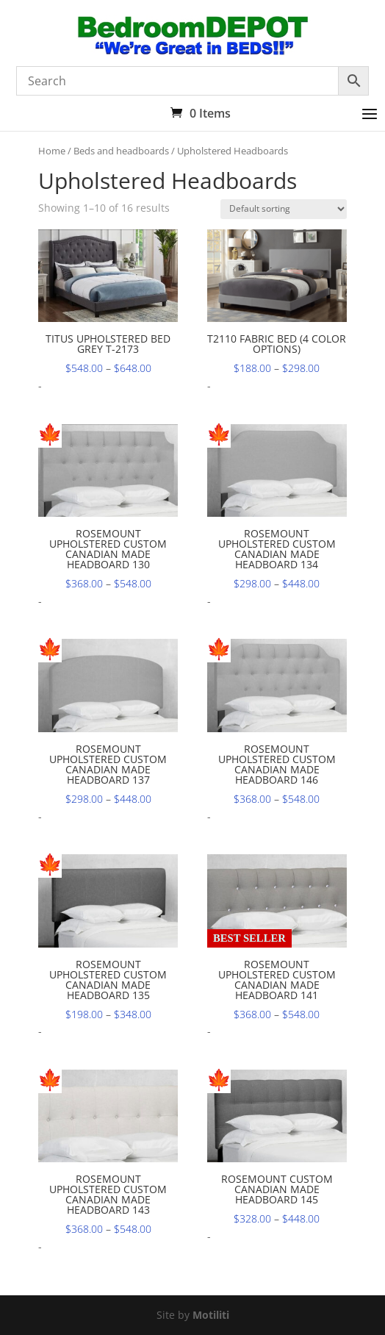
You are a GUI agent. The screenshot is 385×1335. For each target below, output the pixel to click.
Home (51, 150)
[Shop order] (283, 209)
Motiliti (210, 1315)
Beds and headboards (121, 150)
